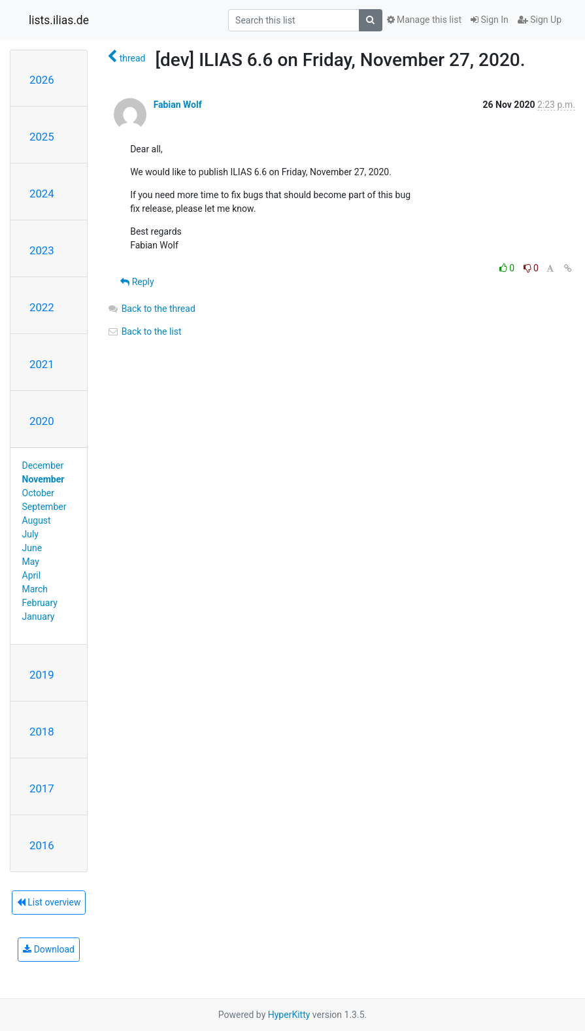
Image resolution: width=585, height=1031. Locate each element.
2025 (41, 136)
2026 (41, 79)
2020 (41, 421)
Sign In (490, 19)
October (38, 493)
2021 (41, 364)
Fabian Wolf (178, 104)
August (36, 520)
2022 (41, 307)
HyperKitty (289, 1014)
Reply (137, 282)
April (31, 575)
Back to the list (144, 331)
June (32, 548)
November (43, 479)
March (35, 589)
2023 (41, 250)
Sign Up (539, 19)
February (40, 603)
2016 (41, 845)
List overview (49, 902)
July (30, 534)
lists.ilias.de (59, 20)
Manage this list (424, 19)
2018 (41, 731)
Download (49, 949)
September (44, 506)
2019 (41, 674)
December (43, 465)
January (38, 616)
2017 (41, 788)
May (30, 561)
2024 (41, 193)
